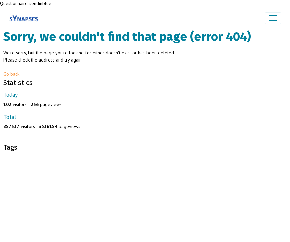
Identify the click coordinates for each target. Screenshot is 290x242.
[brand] (25, 18)
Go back (11, 74)
